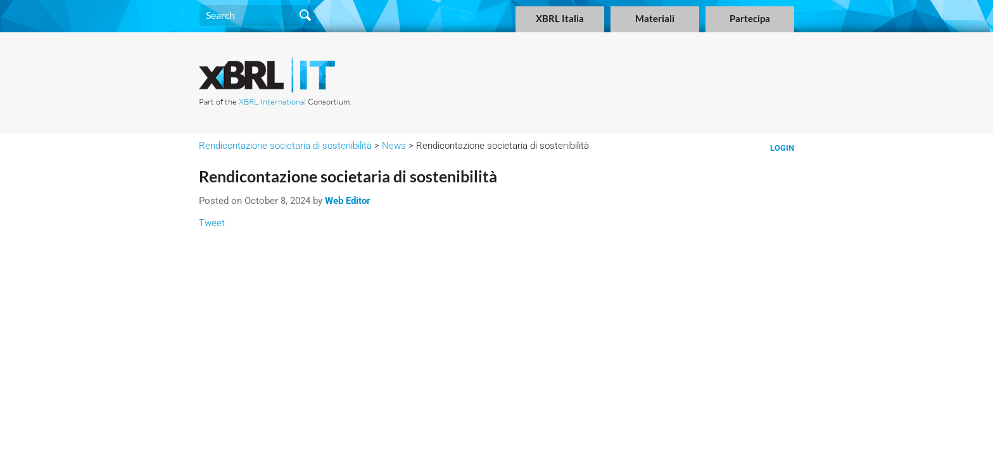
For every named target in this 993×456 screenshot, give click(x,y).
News (394, 145)
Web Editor (347, 200)
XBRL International (272, 101)
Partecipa (750, 18)
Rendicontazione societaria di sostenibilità (285, 145)
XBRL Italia (560, 18)
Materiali (654, 18)
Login (782, 148)
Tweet (212, 223)
